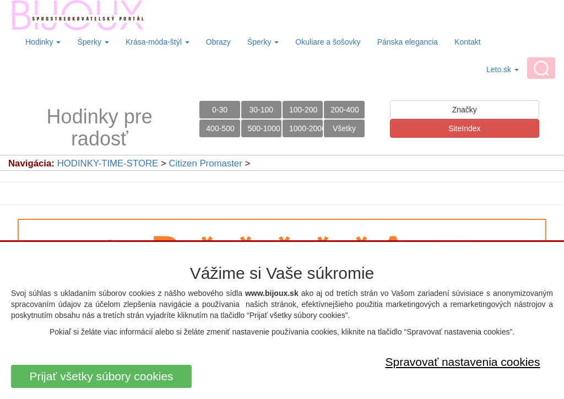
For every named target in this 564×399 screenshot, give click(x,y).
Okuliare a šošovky (327, 41)
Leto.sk (502, 69)
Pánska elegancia (407, 41)
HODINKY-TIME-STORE (108, 163)
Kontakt (467, 41)
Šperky (93, 41)
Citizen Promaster (205, 163)
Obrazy (218, 41)
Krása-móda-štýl (157, 41)
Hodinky (43, 41)
